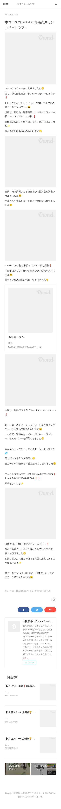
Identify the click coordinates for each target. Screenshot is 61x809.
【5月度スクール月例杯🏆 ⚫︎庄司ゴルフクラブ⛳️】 (32, 719)
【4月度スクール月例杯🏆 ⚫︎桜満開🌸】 (26, 745)
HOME (6, 4)
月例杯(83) (46, 597)
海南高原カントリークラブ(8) (31, 597)
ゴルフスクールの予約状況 (25, 4)
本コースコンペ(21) (12, 597)
